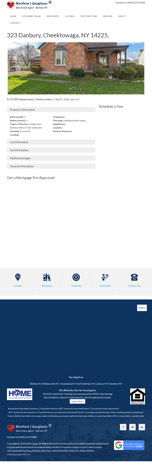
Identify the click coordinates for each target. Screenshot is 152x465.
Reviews (107, 16)
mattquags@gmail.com (19, 454)
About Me (105, 285)
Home (13, 16)
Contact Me (134, 285)
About (122, 16)
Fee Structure (89, 16)
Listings (70, 16)
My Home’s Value (31, 16)
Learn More (77, 401)
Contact (15, 23)
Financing (76, 285)
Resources (53, 16)
